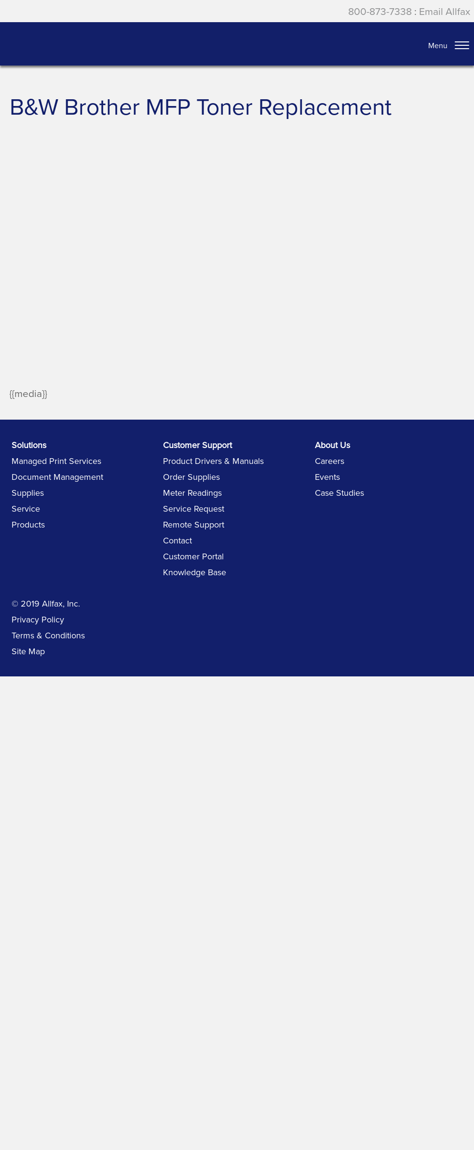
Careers (329, 461)
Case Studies (339, 493)
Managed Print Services (56, 461)
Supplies (28, 493)
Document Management (57, 477)
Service (26, 508)
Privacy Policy (38, 619)
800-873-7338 (380, 11)
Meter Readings (192, 493)
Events (327, 477)
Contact (177, 540)
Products (28, 524)
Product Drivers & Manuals (213, 461)
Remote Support (193, 524)
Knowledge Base (194, 572)
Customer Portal (193, 556)
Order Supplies (191, 477)
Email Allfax (444, 11)
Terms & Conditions (48, 635)
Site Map (28, 651)
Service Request (193, 508)
